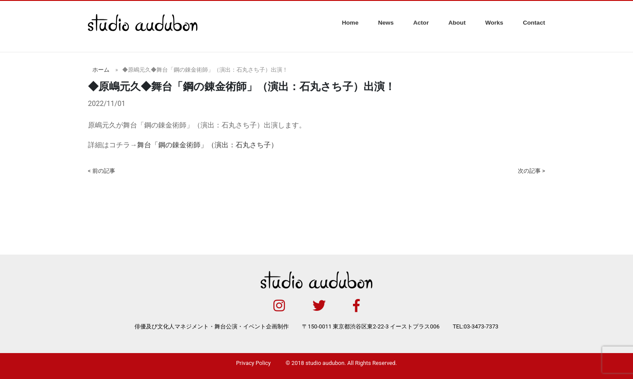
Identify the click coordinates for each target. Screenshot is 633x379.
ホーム (100, 69)
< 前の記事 (101, 171)
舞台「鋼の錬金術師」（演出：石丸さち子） (207, 145)
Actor (421, 22)
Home (350, 22)
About (457, 22)
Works (494, 22)
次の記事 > (531, 171)
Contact (534, 22)
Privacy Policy (253, 363)
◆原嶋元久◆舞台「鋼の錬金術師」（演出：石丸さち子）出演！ (205, 69)
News (386, 22)
